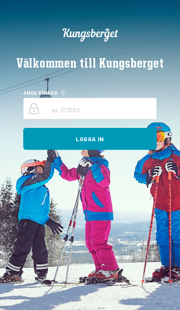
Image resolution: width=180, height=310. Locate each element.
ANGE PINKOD (40, 93)
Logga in (90, 139)
